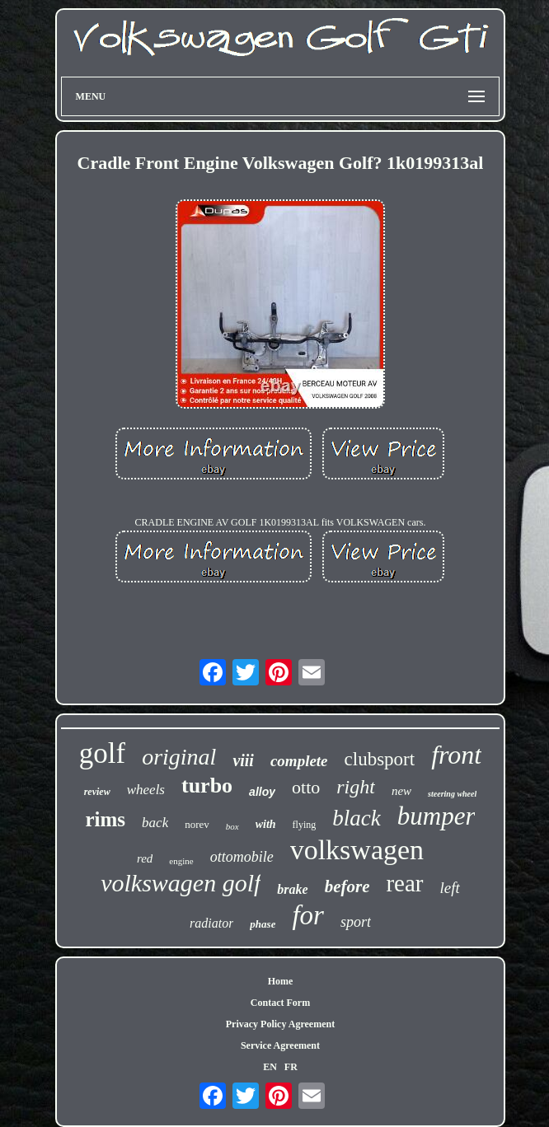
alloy (262, 791)
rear (404, 883)
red (144, 858)
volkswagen (357, 850)
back (155, 822)
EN (270, 1067)
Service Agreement (280, 1045)
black (356, 818)
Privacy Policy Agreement (280, 1024)
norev (197, 824)
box (232, 826)
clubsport (380, 759)
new (401, 790)
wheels (146, 789)
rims (106, 819)
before (347, 886)
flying (305, 824)
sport (355, 922)
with (266, 824)
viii (243, 760)
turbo (206, 785)
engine (181, 861)
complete (299, 760)
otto (306, 787)
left (450, 887)
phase (262, 924)
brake (292, 889)
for (308, 915)
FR (291, 1067)
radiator (211, 923)
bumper (436, 816)
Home (280, 981)
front (456, 754)
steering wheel (452, 793)
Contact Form (280, 1002)
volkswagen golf (180, 882)
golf (102, 753)
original (179, 756)
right (355, 786)
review (97, 791)
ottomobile (242, 857)
